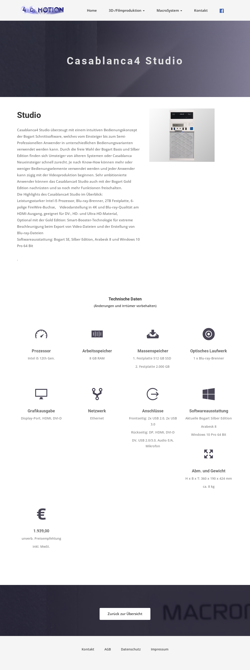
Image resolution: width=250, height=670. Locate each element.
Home (92, 10)
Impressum (159, 649)
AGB (107, 649)
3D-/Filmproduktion (127, 10)
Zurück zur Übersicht (125, 613)
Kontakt (201, 10)
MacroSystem (169, 10)
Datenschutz (131, 649)
